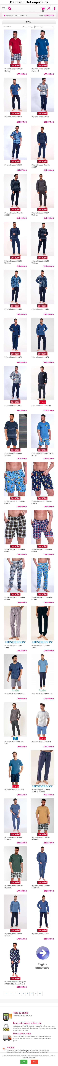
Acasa (7, 15)
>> (40, 993)
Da (24, 1062)
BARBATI (14, 15)
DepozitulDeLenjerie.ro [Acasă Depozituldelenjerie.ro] (29, 2)
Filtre (29, 22)
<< (6, 993)
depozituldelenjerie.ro (23, 1051)
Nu (34, 1062)
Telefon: (46, 15)
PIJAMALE (22, 15)
